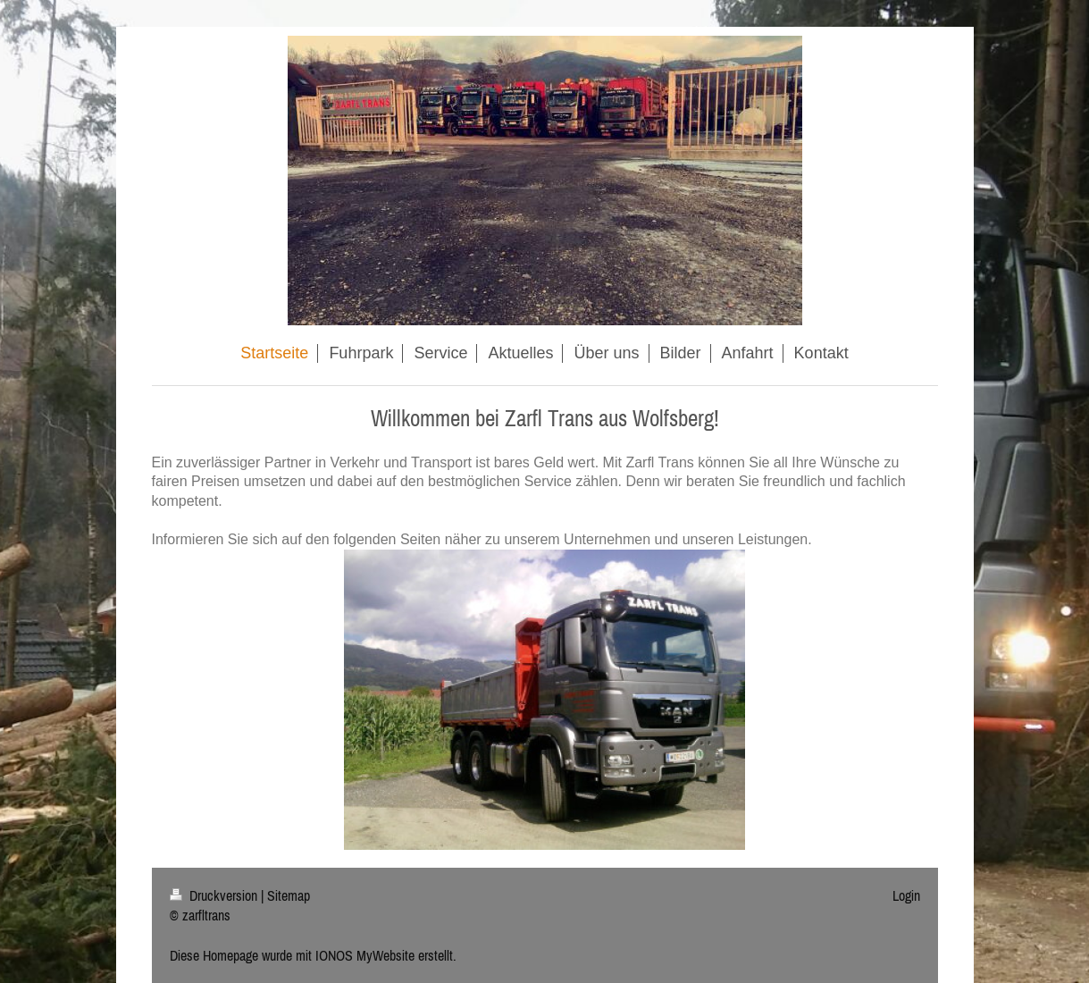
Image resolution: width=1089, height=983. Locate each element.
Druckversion (215, 895)
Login (906, 895)
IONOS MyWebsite (365, 955)
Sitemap (288, 895)
